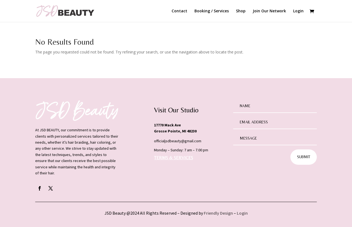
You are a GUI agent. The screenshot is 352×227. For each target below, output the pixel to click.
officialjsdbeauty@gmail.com (177, 140)
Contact (179, 11)
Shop (241, 11)
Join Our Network (269, 11)
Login (298, 11)
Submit (303, 157)
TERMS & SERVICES (173, 157)
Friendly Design (218, 213)
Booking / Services (211, 11)
